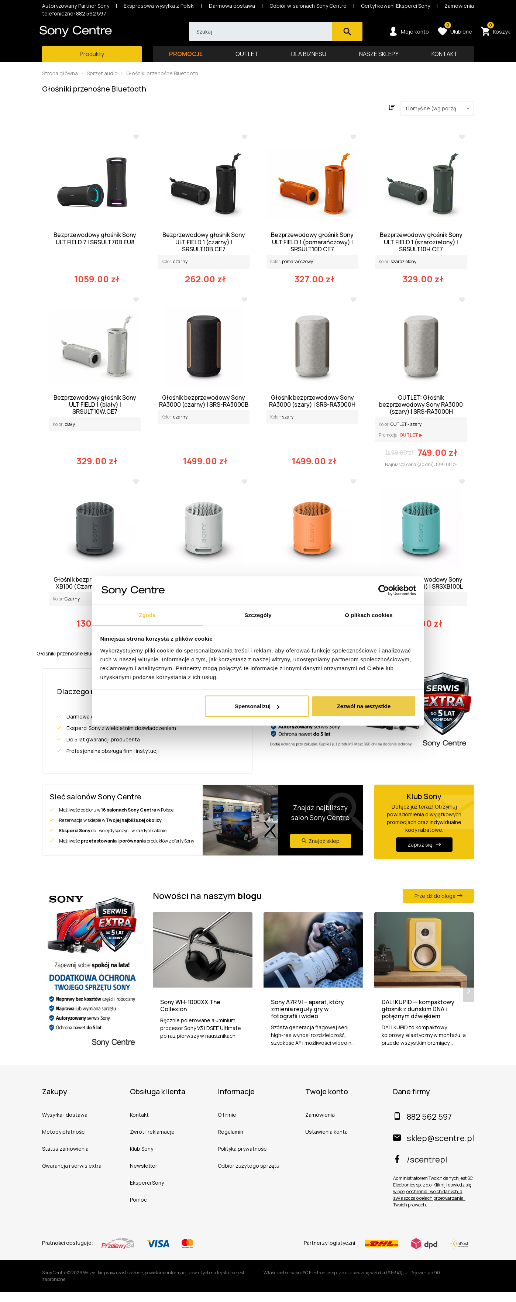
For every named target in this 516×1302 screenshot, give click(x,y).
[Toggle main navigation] (92, 61)
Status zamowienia (65, 1158)
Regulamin (230, 1141)
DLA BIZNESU (308, 61)
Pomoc (138, 1209)
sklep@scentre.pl (433, 1148)
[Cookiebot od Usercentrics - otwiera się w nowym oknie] (383, 590)
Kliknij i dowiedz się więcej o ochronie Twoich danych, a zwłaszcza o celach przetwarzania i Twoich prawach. (432, 1205)
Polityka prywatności (243, 1158)
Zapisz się (424, 851)
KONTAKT (444, 61)
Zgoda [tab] (147, 615)
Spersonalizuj (257, 706)
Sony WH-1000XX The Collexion (190, 1016)
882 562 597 (422, 1126)
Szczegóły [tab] (257, 615)
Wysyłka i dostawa (64, 1124)
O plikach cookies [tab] (368, 615)
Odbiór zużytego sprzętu (248, 1175)
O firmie (227, 1124)
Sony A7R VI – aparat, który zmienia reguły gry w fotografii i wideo (307, 1019)
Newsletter (143, 1175)
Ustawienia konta (326, 1141)
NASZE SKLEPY (379, 61)
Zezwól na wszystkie (364, 706)
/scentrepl (420, 1169)
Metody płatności (64, 1141)
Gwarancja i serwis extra (72, 1175)
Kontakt (139, 1124)
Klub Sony (141, 1158)
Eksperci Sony (147, 1192)
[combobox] (437, 115)
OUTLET (246, 61)
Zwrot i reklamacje (152, 1141)
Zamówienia (320, 1124)
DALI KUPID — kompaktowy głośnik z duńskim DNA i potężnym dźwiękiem (418, 1019)
